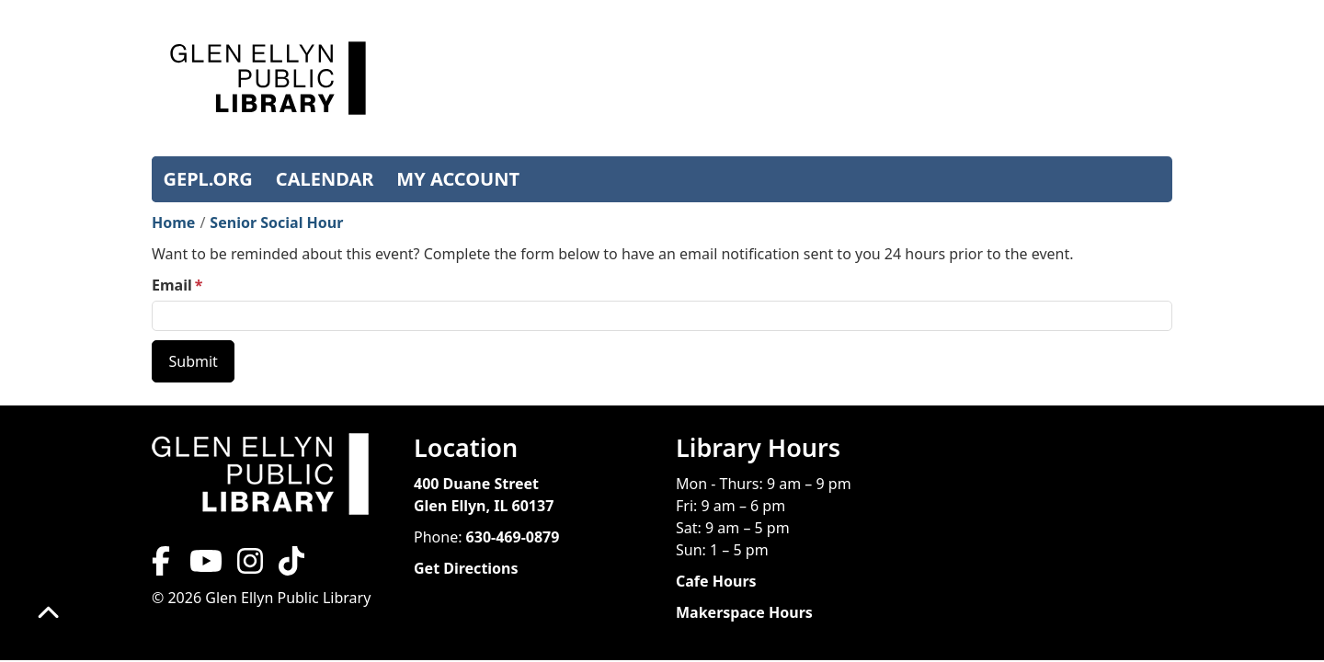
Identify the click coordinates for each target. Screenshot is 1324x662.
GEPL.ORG (208, 178)
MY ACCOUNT (457, 178)
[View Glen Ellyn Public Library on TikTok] (289, 566)
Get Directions (466, 568)
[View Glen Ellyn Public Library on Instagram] (250, 566)
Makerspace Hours (744, 612)
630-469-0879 (513, 537)
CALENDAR (325, 178)
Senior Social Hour (276, 222)
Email (172, 285)
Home (173, 222)
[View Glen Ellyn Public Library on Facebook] (163, 566)
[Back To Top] (48, 613)
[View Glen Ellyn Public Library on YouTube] (204, 566)
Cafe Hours (716, 581)
